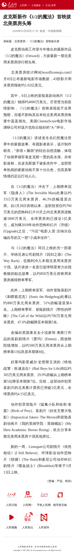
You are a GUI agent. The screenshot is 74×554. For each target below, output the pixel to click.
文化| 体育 (50, 5)
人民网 (23, 5)
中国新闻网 (55, 31)
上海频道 (36, 5)
